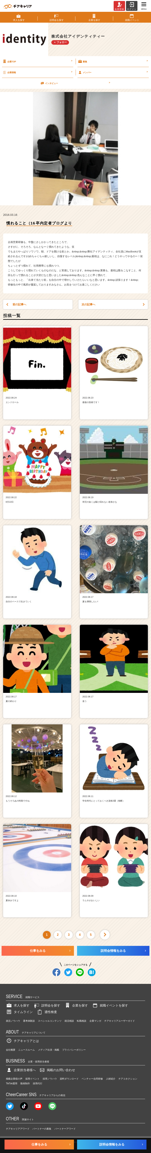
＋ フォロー (60, 42)
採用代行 (37, 1083)
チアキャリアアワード (17, 1128)
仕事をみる (38, 950)
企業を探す (76, 1005)
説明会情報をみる (113, 950)
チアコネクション (127, 1078)
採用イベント (32, 1078)
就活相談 (69, 1021)
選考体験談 (29, 1021)
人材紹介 (110, 1078)
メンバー (113, 72)
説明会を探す (46, 1005)
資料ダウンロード (69, 1078)
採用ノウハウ (50, 1078)
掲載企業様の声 (14, 1078)
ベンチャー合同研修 (92, 1078)
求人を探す (17, 1005)
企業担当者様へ (21, 1070)
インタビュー (75, 83)
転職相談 (81, 1021)
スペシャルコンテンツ (50, 1021)
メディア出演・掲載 (48, 1049)
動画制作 (25, 1083)
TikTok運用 (11, 1083)
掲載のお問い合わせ (57, 1070)
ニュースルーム (26, 1049)
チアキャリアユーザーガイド (119, 1021)
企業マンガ (95, 1021)
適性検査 (47, 1012)
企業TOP (37, 61)
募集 (113, 61)
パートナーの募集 (41, 1128)
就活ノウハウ (13, 1021)
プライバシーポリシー (74, 1049)
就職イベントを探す (110, 1005)
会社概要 (10, 1049)
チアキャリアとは (22, 1041)
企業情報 (37, 72)
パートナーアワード (65, 1128)
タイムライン (19, 1012)
